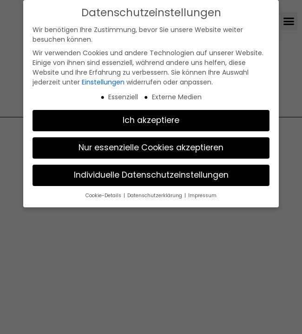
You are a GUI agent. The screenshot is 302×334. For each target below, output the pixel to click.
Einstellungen (103, 82)
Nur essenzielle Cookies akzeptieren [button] (151, 147)
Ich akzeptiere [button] (151, 120)
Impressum (202, 195)
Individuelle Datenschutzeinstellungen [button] (151, 174)
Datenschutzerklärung (155, 195)
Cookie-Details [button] (104, 195)
